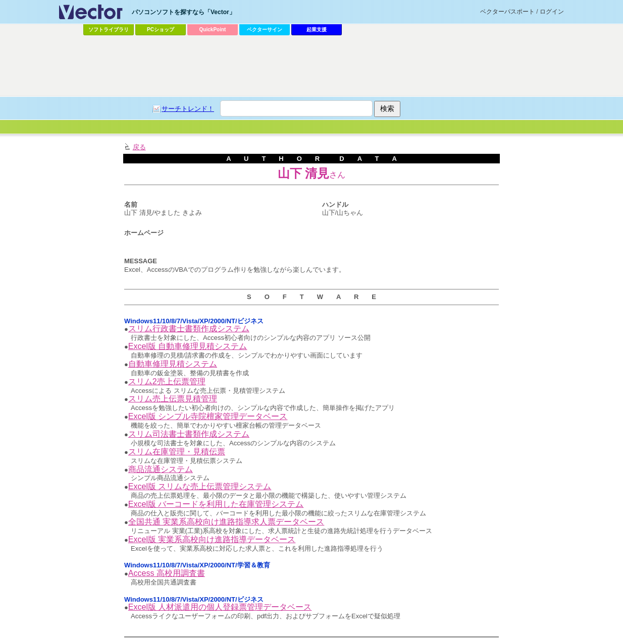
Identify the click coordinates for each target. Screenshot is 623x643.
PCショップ (160, 29)
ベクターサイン (264, 29)
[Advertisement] (311, 66)
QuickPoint (212, 29)
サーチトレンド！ (188, 108)
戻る (139, 147)
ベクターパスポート (507, 11)
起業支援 (316, 29)
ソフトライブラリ (108, 29)
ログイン (552, 11)
